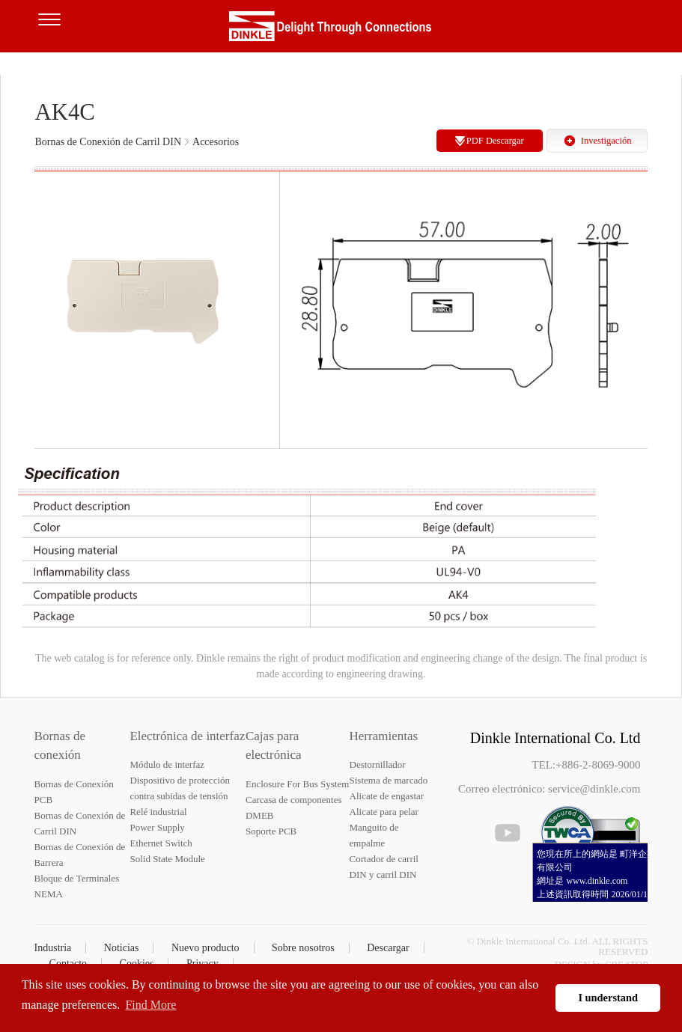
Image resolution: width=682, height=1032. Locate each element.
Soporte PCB (271, 831)
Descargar (388, 947)
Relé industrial (158, 811)
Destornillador (378, 764)
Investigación (606, 140)
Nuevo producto (205, 947)
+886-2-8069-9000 (597, 765)
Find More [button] (150, 1004)
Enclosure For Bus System (297, 784)
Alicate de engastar (387, 796)
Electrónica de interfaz (187, 736)
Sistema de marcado (389, 780)
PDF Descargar (495, 140)
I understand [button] (608, 998)
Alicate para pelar (384, 811)
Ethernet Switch (161, 843)
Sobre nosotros (303, 947)
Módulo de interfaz (167, 764)
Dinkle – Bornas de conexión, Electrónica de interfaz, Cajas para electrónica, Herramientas (341, 30)
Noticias (121, 947)
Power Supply (157, 827)
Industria (53, 947)
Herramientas (384, 736)
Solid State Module (167, 858)
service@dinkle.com (594, 789)
